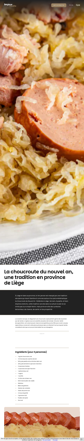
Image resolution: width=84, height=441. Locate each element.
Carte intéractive (58, 5)
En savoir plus (47, 440)
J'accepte (55, 440)
